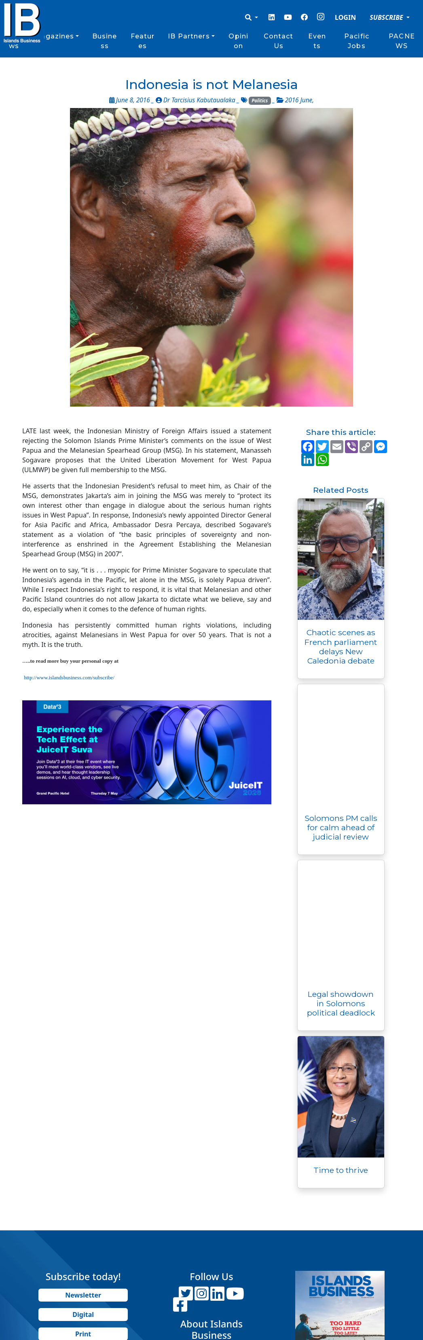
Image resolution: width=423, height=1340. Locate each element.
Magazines (54, 36)
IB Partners (188, 36)
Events (317, 41)
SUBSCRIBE (387, 17)
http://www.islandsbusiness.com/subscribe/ (69, 677)
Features (143, 41)
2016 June (299, 100)
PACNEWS (402, 41)
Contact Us (279, 41)
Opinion (238, 41)
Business (104, 41)
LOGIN (345, 17)
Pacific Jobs (356, 41)
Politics (260, 101)
